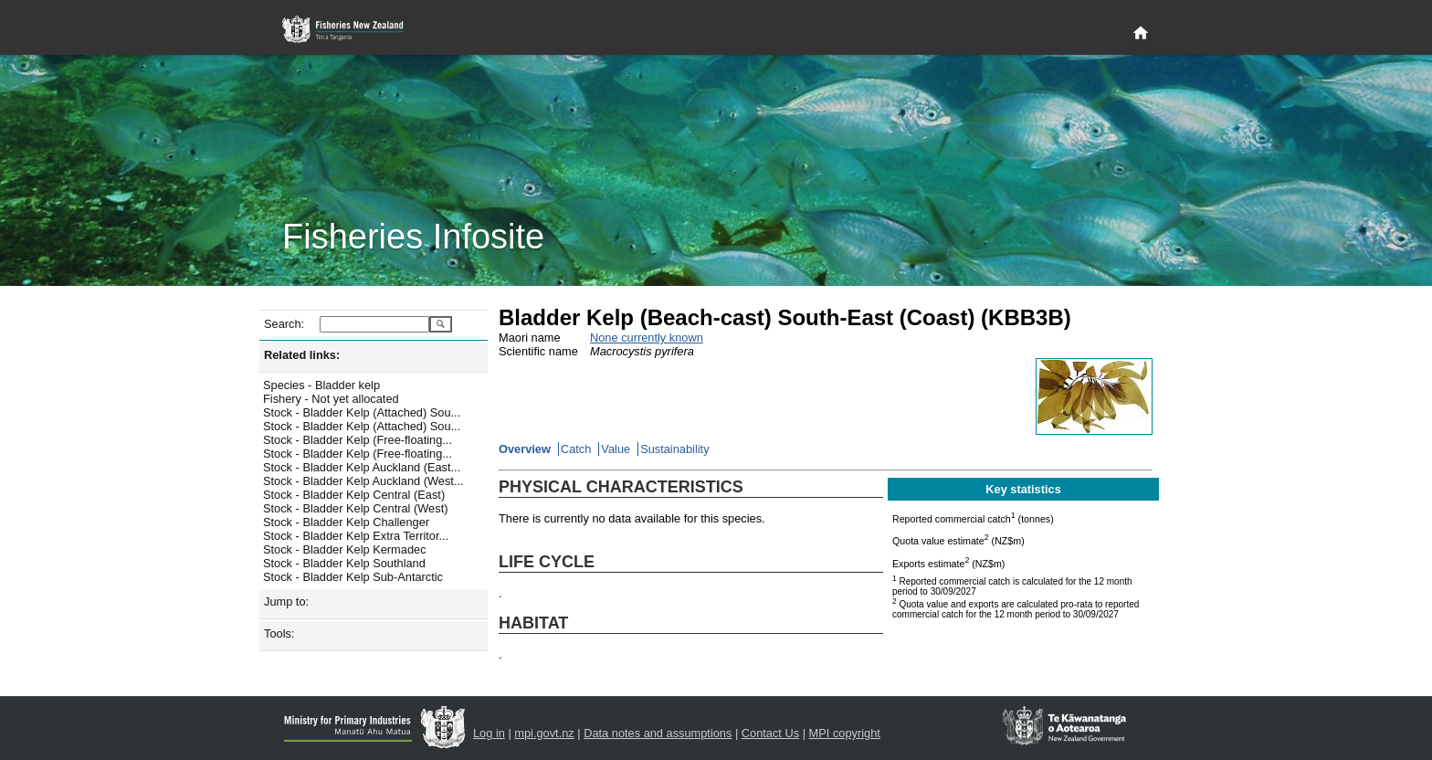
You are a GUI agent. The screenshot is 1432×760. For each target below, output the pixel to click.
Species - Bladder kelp (321, 385)
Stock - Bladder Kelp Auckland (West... (363, 481)
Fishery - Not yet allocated (331, 399)
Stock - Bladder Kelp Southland (344, 563)
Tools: (279, 633)
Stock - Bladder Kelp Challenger (346, 522)
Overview (525, 449)
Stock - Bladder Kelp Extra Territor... (355, 536)
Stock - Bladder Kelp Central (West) (355, 508)
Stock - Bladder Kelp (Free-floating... (357, 440)
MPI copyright (844, 733)
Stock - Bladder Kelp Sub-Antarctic (353, 577)
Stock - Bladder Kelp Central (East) (354, 494)
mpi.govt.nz (544, 733)
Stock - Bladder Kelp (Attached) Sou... (361, 412)
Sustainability (674, 449)
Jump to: (286, 601)
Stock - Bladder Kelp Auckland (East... (361, 467)
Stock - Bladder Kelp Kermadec (344, 549)
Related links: (302, 355)
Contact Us (770, 733)
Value (615, 449)
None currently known (646, 337)
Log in (489, 733)
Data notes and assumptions (658, 733)
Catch (576, 449)
